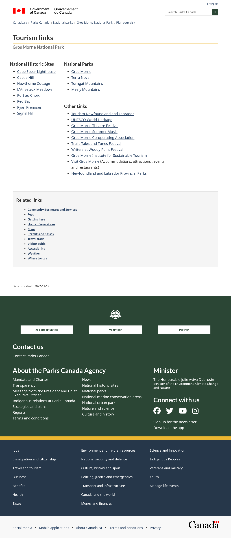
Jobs (16, 450)
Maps (31, 229)
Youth (154, 477)
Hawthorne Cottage (33, 83)
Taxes (17, 503)
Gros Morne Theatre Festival (94, 125)
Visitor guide (36, 244)
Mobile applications (54, 528)
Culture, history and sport (101, 468)
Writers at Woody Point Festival (97, 149)
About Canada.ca (89, 528)
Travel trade (36, 239)
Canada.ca (20, 23)
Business (19, 477)
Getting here (36, 219)
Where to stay (37, 258)
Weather (34, 253)
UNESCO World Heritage (91, 119)
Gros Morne (81, 71)
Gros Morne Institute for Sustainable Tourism (109, 155)
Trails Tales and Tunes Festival (96, 143)
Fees (31, 214)
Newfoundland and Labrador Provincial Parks (109, 173)
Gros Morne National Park (95, 23)
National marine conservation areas (112, 396)
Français (212, 4)
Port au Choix (28, 95)
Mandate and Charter (30, 379)
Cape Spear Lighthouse (36, 71)
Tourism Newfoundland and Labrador (102, 113)
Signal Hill (25, 113)
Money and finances (96, 503)
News (86, 379)
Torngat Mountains (87, 83)
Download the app (168, 427)
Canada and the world (98, 494)
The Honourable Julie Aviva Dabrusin (185, 383)
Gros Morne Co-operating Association (102, 137)
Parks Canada (40, 23)
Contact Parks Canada (31, 355)
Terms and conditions (31, 418)
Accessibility (36, 248)
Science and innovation (167, 450)
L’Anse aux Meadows (35, 89)
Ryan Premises (29, 107)
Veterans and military (166, 468)
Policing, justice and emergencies (107, 477)
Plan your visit (125, 23)
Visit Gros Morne (85, 161)
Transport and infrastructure (103, 486)
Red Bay (23, 101)
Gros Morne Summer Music (94, 131)
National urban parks (99, 402)
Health (18, 494)
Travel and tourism (27, 468)
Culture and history (98, 414)
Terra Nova (80, 77)
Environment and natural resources (108, 450)
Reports (19, 412)
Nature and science (98, 408)
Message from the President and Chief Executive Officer (45, 393)
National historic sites (100, 385)
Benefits (19, 486)
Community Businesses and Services (52, 209)
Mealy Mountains (85, 89)
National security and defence (104, 459)
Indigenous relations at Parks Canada (44, 400)
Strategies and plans (30, 406)
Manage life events (164, 486)
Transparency (24, 385)
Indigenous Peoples (165, 459)
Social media (22, 528)
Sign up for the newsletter (175, 421)
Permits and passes (41, 234)
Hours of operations (41, 224)
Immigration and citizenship (34, 459)
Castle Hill (25, 77)
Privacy (155, 528)
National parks (63, 23)
